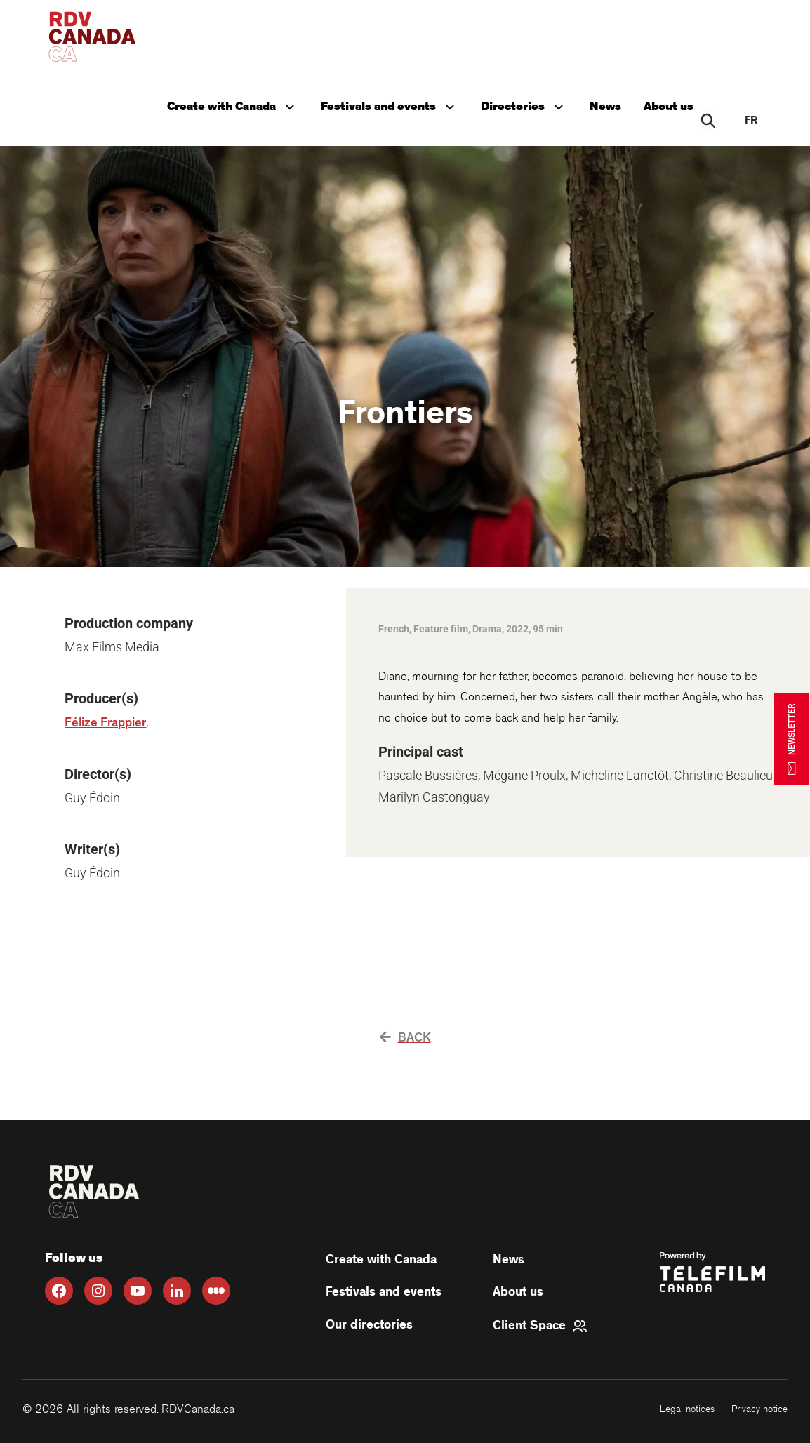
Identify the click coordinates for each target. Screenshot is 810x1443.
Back (405, 1038)
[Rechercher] (709, 120)
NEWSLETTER (792, 738)
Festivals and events (392, 105)
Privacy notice (759, 1409)
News (607, 106)
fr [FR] (751, 120)
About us (670, 106)
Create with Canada (235, 105)
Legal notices (687, 1409)
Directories (526, 105)
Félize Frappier (105, 723)
